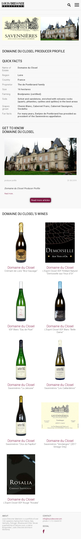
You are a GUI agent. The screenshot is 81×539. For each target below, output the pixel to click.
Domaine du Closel (21, 267)
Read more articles (40, 200)
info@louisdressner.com (52, 519)
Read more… (9, 194)
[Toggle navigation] (76, 5)
